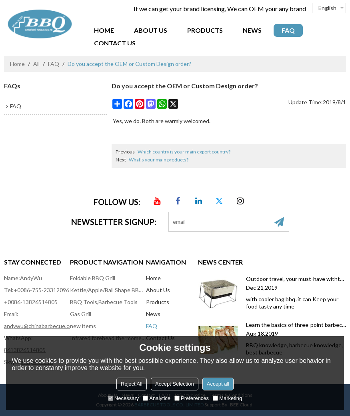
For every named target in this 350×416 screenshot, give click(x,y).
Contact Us (115, 43)
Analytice (156, 398)
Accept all (218, 384)
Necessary (123, 398)
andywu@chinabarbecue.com (40, 325)
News (252, 30)
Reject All (131, 384)
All (36, 63)
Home (104, 30)
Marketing (227, 398)
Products (205, 30)
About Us (150, 30)
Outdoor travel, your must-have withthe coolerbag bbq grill (296, 278)
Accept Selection (174, 384)
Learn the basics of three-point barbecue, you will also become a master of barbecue (296, 324)
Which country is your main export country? (184, 152)
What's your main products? (158, 160)
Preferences (191, 398)
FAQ (288, 30)
